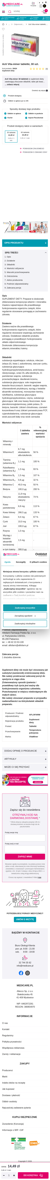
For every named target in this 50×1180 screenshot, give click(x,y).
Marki (4, 1076)
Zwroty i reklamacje (11, 1054)
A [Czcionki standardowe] (39, 3)
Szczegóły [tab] (21, 562)
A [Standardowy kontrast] (40, 6)
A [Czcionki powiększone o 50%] (42, 3)
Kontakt (5, 1029)
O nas (5, 1023)
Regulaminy (7, 1035)
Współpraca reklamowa (13, 1048)
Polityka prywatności (11, 1042)
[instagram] (27, 973)
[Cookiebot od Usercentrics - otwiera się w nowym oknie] (35, 554)
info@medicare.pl (25, 966)
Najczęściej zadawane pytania (16, 1108)
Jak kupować (8, 1089)
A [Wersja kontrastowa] (44, 6)
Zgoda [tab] (7, 562)
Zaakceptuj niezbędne (25, 623)
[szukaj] (22, 12)
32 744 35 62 (25, 962)
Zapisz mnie (25, 856)
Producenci (7, 1070)
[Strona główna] (3, 25)
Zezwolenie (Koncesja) (13, 1124)
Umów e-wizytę (25, 919)
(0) (47, 69)
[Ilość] (8, 1175)
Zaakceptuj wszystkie (25, 608)
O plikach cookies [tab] (38, 562)
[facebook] (21, 973)
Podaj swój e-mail (12, 844)
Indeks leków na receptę (13, 1083)
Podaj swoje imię (11, 832)
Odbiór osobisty (9, 1101)
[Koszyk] (44, 11)
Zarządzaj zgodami (25, 616)
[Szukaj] (9, 12)
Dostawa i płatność (11, 1095)
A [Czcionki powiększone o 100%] (46, 2)
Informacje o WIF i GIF (13, 1130)
